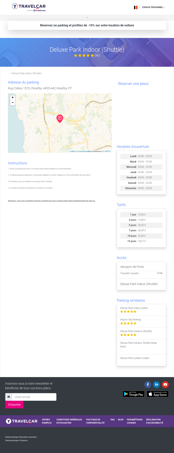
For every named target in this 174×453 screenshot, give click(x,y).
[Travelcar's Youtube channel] (165, 384)
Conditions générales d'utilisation (69, 421)
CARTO (107, 151)
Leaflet (72, 151)
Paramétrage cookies (135, 421)
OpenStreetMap (85, 151)
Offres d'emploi (46, 421)
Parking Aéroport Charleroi (16, 440)
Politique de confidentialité (95, 421)
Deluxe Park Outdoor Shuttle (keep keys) (138, 347)
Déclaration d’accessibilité (154, 421)
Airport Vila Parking (130, 321)
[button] (87, 18)
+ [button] (13, 97)
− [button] (13, 103)
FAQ (113, 419)
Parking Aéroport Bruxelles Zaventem (21, 437)
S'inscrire (14, 404)
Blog (120, 419)
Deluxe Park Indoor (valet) (134, 310)
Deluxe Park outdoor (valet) (134, 360)
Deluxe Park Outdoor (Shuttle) (136, 333)
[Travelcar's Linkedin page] (156, 384)
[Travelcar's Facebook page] (147, 384)
